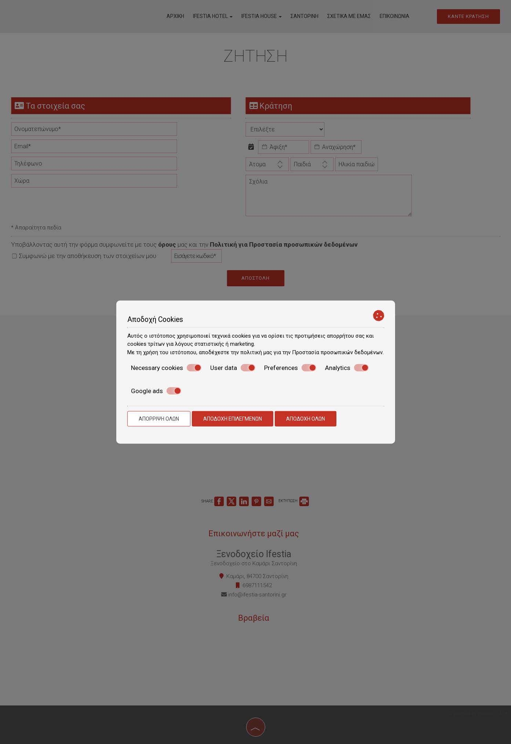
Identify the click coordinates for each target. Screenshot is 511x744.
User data (232, 367)
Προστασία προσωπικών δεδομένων (337, 352)
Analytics (347, 367)
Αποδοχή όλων (305, 419)
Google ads (156, 390)
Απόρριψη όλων (159, 419)
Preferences (290, 367)
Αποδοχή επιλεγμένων (232, 419)
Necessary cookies (166, 367)
